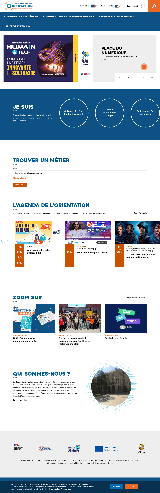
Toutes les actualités (135, 298)
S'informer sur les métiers (116, 16)
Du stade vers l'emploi (116, 338)
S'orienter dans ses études (21, 16)
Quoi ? (15, 168)
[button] (119, 77)
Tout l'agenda (140, 213)
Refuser (116, 486)
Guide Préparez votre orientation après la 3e (25, 339)
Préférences (66, 489)
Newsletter (88, 6)
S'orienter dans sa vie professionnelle (68, 16)
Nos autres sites (133, 6)
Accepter (131, 486)
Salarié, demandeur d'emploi (109, 113)
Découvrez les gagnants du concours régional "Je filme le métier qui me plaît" (74, 341)
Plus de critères (19, 178)
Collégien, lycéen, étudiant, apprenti (73, 113)
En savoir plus (20, 400)
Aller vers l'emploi (18, 26)
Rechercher (20, 185)
